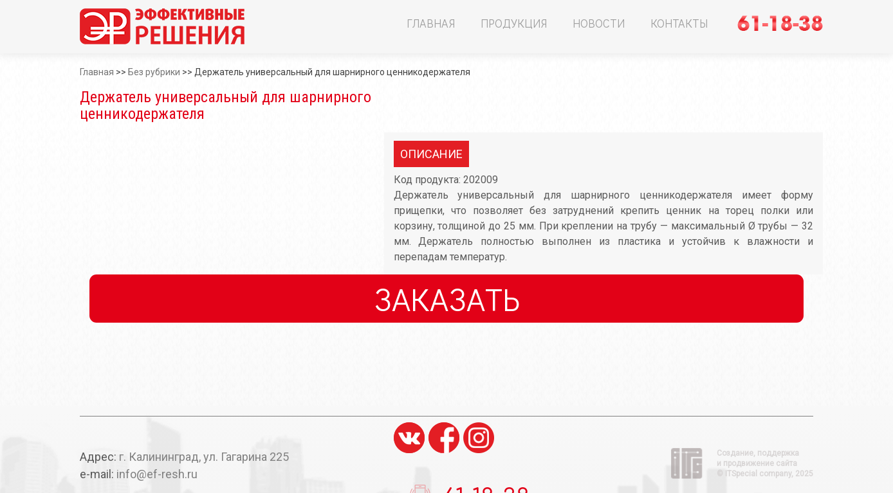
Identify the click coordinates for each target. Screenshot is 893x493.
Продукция (514, 23)
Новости (599, 23)
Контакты (679, 23)
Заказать (447, 298)
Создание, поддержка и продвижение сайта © (765, 463)
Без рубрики (154, 72)
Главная (431, 23)
